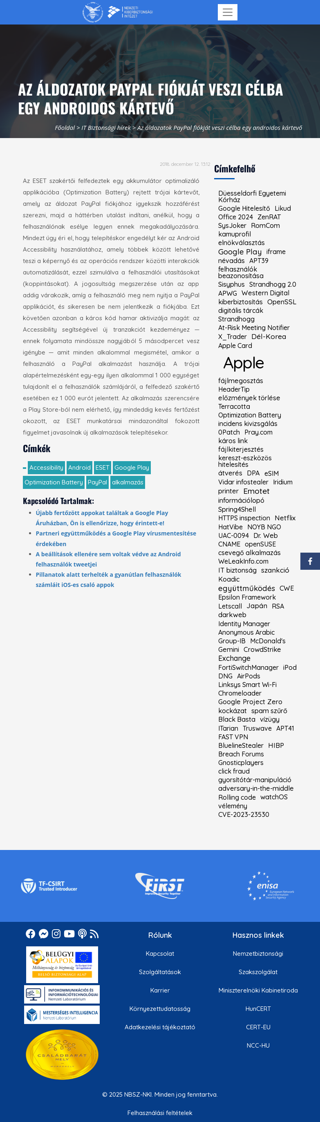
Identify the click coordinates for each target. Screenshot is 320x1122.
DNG (225, 676)
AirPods (248, 676)
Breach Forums (241, 754)
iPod (290, 667)
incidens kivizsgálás (247, 423)
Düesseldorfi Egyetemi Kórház (252, 196)
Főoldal (65, 127)
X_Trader (232, 336)
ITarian (228, 728)
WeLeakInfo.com (243, 561)
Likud (283, 208)
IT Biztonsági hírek (106, 127)
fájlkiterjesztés (241, 449)
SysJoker (232, 225)
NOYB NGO (264, 527)
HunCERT (258, 1009)
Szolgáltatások (160, 972)
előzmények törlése (249, 398)
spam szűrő (269, 710)
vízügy (270, 719)
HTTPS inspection (244, 518)
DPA (253, 473)
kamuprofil (234, 234)
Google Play (131, 467)
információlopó (241, 500)
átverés (230, 473)
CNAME (229, 544)
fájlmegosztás (240, 380)
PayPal (97, 482)
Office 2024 (235, 217)
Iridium (283, 482)
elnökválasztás (241, 242)
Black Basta (236, 719)
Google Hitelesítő (244, 208)
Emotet (256, 491)
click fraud (234, 771)
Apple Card (235, 345)
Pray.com (258, 432)
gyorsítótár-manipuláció (254, 779)
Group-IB (232, 641)
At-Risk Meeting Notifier (254, 327)
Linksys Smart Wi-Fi (247, 684)
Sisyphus (231, 284)
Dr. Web (265, 535)
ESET (103, 467)
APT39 (259, 260)
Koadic (228, 579)
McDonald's (268, 641)
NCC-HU (258, 1045)
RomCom (265, 225)
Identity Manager (244, 623)
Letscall (230, 606)
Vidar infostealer (243, 482)
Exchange (234, 658)
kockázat (232, 710)
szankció (275, 570)
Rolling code (237, 797)
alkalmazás (127, 482)
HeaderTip (234, 389)
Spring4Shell (237, 509)
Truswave (257, 728)
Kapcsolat (160, 953)
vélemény (232, 806)
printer (228, 491)
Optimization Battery (54, 482)
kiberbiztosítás (240, 302)
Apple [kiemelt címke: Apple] (243, 362)
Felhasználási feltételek (160, 1113)
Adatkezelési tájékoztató (160, 1027)
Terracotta (234, 406)
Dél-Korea (268, 336)
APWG (227, 293)
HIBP (276, 745)
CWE (287, 588)
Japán (256, 605)
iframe (276, 251)
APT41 (285, 728)
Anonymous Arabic (246, 632)
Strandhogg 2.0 (272, 284)
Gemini (228, 649)
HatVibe (230, 527)
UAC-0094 (233, 535)
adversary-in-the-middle (256, 788)
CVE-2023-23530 (243, 814)
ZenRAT (269, 217)
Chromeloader (240, 693)
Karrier (160, 990)
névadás (231, 260)
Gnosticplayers (241, 762)
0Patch (229, 432)
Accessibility (46, 467)
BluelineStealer (241, 745)
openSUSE (260, 544)
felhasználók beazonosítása (241, 272)
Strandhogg (236, 319)
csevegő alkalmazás (249, 552)
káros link (233, 440)
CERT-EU (258, 1027)
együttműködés (246, 588)
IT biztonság (237, 570)
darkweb (232, 614)
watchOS (274, 797)
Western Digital (265, 293)
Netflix (285, 518)
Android (79, 467)
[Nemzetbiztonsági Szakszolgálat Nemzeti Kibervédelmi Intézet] (117, 12)
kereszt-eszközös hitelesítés (245, 461)
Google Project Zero (250, 701)
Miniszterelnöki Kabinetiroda (258, 990)
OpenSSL (281, 302)
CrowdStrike (262, 649)
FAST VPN (233, 737)
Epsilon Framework (247, 597)
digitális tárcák (240, 310)
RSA (278, 606)
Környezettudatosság (160, 1009)
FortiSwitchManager (248, 667)
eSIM (271, 473)
